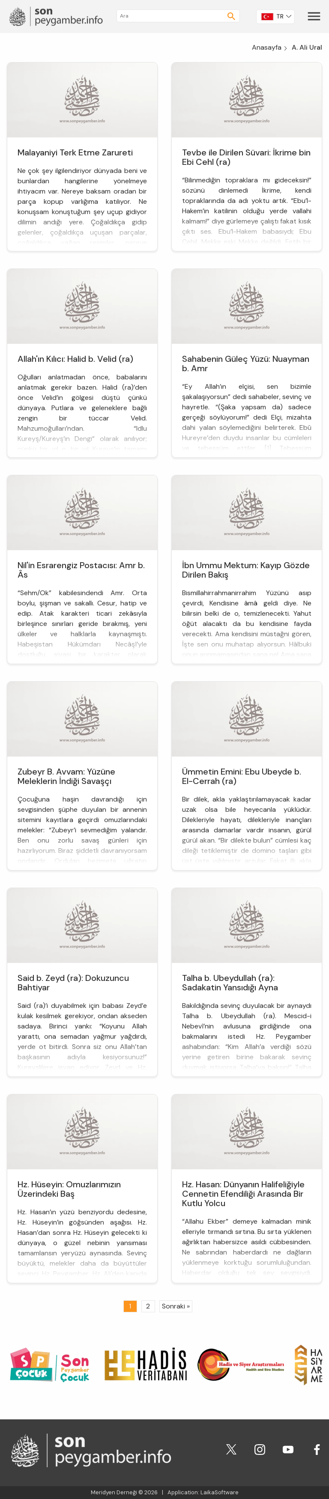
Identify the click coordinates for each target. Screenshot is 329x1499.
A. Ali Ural (307, 47)
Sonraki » (176, 1306)
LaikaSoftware (219, 1492)
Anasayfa (266, 47)
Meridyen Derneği (114, 1492)
